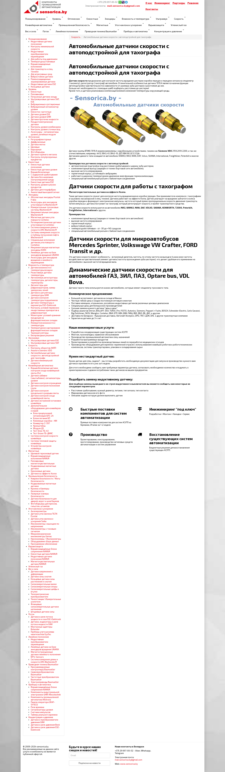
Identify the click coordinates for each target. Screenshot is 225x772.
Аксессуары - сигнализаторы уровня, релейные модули (45, 133)
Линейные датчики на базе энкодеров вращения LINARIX (45, 253)
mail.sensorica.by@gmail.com (123, 5)
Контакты (151, 9)
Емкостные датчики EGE (42, 182)
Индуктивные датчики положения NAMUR (41, 557)
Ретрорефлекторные (41, 139)
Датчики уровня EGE (40, 114)
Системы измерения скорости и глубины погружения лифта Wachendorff (45, 235)
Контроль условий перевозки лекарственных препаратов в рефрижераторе (45, 310)
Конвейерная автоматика (39, 24)
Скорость (180, 18)
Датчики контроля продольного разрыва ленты (45, 391)
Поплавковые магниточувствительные (43, 462)
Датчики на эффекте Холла (44, 473)
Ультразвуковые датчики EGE (45, 340)
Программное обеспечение (44, 544)
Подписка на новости (90, 763)
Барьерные (36, 149)
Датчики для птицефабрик (43, 189)
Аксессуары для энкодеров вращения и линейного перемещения (44, 260)
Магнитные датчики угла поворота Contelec (42, 218)
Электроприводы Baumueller (45, 682)
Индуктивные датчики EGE (43, 84)
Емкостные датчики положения (40, 165)
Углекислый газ (179, 25)
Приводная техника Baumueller (102, 31)
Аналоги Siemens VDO (41, 350)
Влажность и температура (136, 18)
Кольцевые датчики (40, 86)
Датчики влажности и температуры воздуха (41, 268)
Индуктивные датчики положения (41, 42)
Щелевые (35, 147)
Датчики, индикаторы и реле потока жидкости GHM (44, 623)
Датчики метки (38, 144)
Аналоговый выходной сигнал (45, 192)
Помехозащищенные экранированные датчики (43, 80)
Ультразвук (162, 18)
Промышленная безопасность (75, 24)
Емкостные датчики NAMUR (44, 554)
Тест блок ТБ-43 (41, 431)
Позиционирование (36, 18)
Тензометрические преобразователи (40, 595)
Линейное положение (68, 31)
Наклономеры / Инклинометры (46, 539)
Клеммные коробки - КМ (45, 421)
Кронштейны (39, 426)
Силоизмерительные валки (44, 584)
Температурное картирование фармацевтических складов (45, 329)
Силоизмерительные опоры (44, 586)
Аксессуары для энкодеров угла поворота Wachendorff (44, 203)
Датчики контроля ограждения (46, 383)
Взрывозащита (157, 24)
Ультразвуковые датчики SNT (45, 343)
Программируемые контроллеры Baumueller (43, 668)
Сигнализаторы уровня (42, 709)
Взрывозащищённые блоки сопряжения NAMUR (44, 550)
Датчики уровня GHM (41, 117)
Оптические (75, 18)
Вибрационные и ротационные (45, 104)
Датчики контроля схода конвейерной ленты (43, 396)
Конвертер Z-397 (41, 423)
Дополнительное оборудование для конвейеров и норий (46, 408)
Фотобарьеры (38, 152)
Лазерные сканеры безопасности (40, 494)
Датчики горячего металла (44, 154)
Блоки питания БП (41, 418)
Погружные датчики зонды (44, 96)
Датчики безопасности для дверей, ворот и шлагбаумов (45, 499)
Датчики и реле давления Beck (45, 724)
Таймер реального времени (44, 714)
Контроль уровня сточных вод (45, 129)
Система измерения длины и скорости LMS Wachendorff (44, 228)
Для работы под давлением (44, 59)
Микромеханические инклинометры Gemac (41, 535)
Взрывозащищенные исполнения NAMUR (40, 457)
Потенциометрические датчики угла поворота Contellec (46, 223)
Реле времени (37, 707)
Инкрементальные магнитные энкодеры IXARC (45, 248)
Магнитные (103, 24)
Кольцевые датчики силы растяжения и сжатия (43, 580)
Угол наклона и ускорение (129, 24)
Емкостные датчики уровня (44, 169)
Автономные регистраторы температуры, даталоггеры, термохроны (44, 280)
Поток (47, 31)
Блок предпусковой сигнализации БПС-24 (43, 414)
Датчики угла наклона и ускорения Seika (42, 520)
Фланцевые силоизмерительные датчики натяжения (45, 606)
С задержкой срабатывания (44, 174)
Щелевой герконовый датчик (45, 453)
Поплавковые (37, 94)
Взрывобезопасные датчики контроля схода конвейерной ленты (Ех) (45, 370)
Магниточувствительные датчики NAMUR (43, 562)
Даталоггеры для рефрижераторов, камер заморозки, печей (43, 287)
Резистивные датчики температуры (41, 273)
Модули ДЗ (38, 428)
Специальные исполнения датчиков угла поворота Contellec (43, 242)
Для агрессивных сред (41, 74)
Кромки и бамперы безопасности (40, 489)
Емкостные (93, 18)
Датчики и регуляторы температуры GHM (41, 293)
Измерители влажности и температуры (43, 324)
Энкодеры (111, 18)
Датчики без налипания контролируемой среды (42, 178)
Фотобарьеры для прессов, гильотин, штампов (44, 504)
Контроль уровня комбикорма (46, 127)
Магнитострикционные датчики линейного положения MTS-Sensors (45, 654)
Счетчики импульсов (40, 712)
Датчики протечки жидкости (44, 119)
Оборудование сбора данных (45, 541)
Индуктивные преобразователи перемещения (39, 54)
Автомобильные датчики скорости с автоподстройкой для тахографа (45, 355)
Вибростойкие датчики (42, 76)
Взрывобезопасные (40, 172)
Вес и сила (31, 31)
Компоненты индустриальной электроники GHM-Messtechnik (46, 693)
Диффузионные (38, 142)
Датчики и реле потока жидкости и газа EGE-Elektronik (46, 617)
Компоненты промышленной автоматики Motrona (45, 698)
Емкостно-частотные (41, 112)
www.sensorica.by (129, 764)
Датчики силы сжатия (41, 576)
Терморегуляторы (40, 333)
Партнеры (179, 3)
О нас (148, 3)
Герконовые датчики (40, 471)
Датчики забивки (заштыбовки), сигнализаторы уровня (45, 378)
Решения (192, 3)
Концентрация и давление (169, 31)
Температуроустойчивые (43, 61)
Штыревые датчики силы (42, 611)
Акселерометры (39, 511)
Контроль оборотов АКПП (43, 348)
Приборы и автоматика (137, 31)
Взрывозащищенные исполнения (40, 65)
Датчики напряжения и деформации (42, 572)
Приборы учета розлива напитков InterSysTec (42, 633)
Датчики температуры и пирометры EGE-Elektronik (43, 303)
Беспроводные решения (42, 335)
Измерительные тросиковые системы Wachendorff (44, 208)
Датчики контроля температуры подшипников (44, 298)
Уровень (57, 18)
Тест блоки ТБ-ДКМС (43, 433)
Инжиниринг (162, 3)
